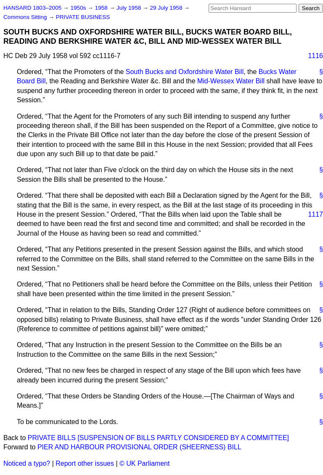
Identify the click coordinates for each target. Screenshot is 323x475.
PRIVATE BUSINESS (83, 17)
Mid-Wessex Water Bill (231, 81)
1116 (315, 55)
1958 (102, 8)
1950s (78, 8)
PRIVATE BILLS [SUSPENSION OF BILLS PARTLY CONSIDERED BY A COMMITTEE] (158, 437)
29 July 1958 (167, 8)
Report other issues (85, 463)
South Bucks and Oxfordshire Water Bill (185, 71)
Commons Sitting (25, 17)
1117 (315, 214)
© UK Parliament (144, 463)
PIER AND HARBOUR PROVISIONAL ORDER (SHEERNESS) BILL (139, 447)
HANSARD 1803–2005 (32, 8)
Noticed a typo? (26, 463)
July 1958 (129, 8)
